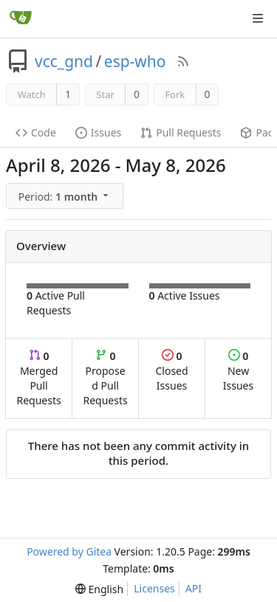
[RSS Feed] (183, 61)
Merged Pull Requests (38, 378)
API (193, 588)
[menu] (66, 196)
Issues (98, 132)
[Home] (21, 18)
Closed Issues (171, 370)
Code (36, 132)
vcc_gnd (64, 61)
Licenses (154, 588)
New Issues (238, 370)
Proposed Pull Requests (105, 378)
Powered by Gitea (69, 551)
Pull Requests (180, 132)
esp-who (135, 61)
